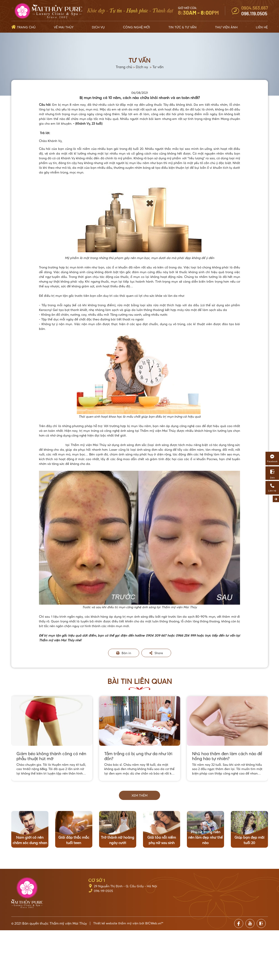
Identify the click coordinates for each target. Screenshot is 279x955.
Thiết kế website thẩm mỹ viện (115, 923)
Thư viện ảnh (226, 27)
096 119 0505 (103, 891)
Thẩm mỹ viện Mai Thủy (68, 923)
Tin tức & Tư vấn (182, 27)
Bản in (123, 653)
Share (156, 653)
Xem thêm (139, 795)
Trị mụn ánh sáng (52, 445)
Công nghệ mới (136, 27)
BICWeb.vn (153, 923)
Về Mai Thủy (63, 27)
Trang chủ (26, 27)
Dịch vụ (98, 27)
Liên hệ (262, 27)
